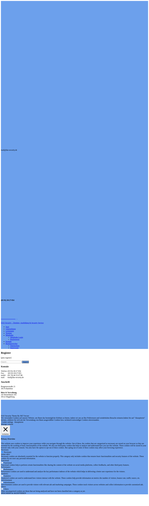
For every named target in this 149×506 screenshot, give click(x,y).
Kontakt (9, 342)
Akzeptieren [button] (18, 422)
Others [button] (3, 487)
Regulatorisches (11, 344)
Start (7, 327)
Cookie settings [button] (7, 422)
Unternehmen (11, 329)
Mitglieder (10, 335)
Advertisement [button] (6, 480)
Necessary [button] (5, 450)
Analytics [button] (4, 474)
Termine (9, 333)
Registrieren (14, 339)
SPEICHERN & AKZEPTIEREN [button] (13, 493)
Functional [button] (5, 461)
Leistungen (10, 331)
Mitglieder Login (16, 337)
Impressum (14, 348)
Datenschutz (14, 346)
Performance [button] (5, 467)
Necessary (7, 452)
